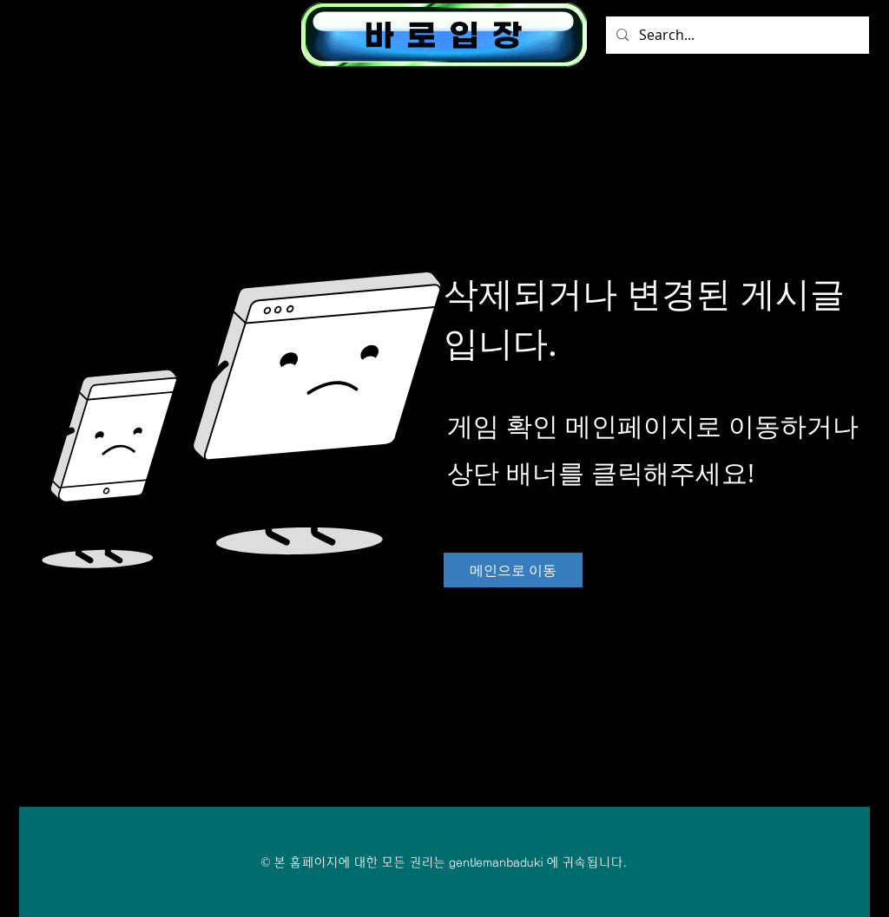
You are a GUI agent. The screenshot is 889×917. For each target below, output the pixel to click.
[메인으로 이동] (513, 570)
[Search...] (736, 35)
